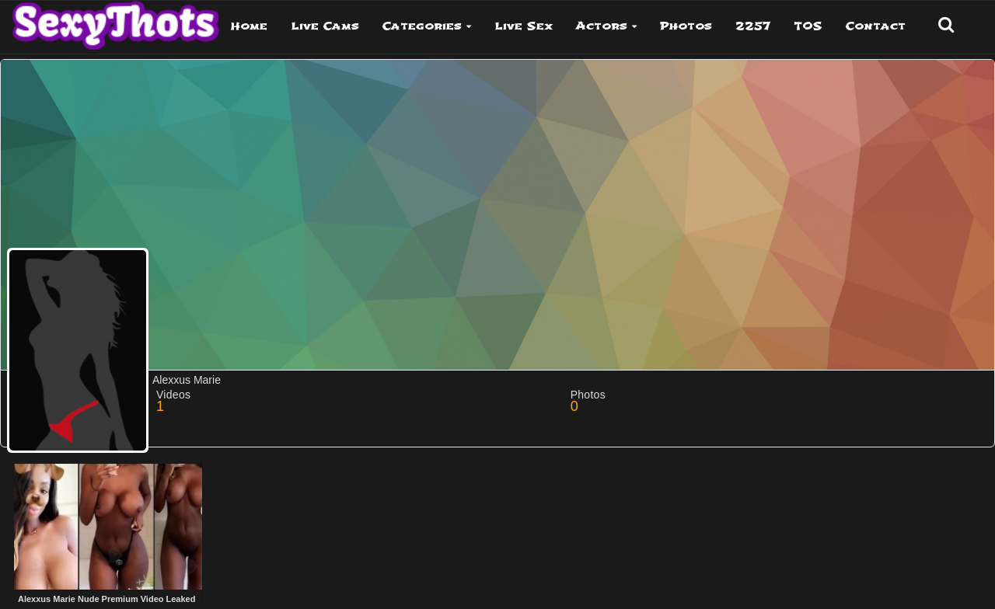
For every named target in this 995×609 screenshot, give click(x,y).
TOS (808, 26)
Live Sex (523, 26)
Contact (876, 26)
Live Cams (325, 26)
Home (249, 26)
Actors (601, 26)
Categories (422, 26)
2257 (752, 26)
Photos (686, 26)
